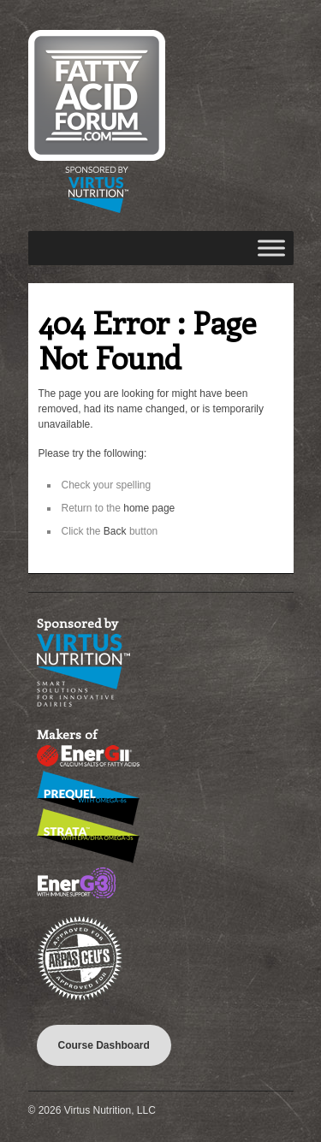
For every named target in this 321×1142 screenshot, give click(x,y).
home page (149, 508)
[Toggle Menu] (271, 248)
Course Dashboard (104, 1045)
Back (115, 531)
